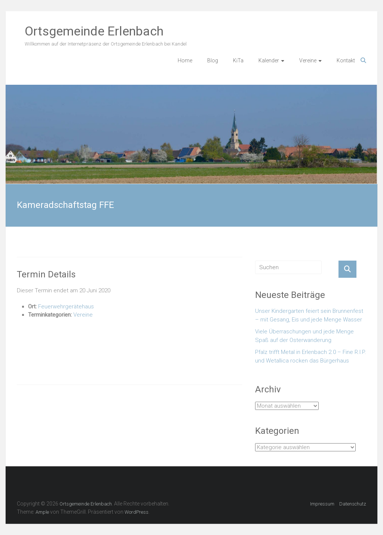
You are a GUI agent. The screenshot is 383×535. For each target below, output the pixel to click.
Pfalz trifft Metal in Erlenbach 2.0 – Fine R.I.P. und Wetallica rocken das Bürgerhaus (310, 356)
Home (185, 60)
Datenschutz (352, 504)
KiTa (238, 60)
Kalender (268, 60)
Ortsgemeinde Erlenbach (94, 31)
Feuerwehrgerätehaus (66, 306)
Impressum (322, 504)
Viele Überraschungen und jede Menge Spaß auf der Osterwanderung (304, 335)
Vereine (307, 60)
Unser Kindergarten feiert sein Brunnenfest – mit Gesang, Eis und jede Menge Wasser (309, 315)
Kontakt (346, 60)
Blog (212, 60)
